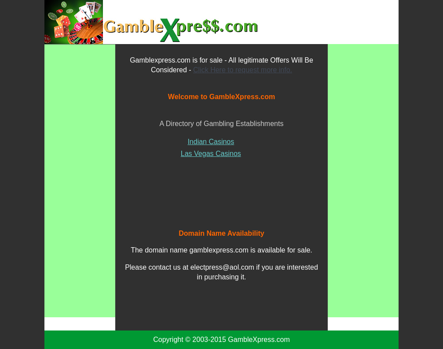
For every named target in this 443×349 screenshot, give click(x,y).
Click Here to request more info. (242, 70)
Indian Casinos (210, 141)
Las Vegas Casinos (211, 153)
